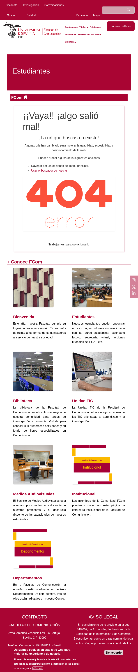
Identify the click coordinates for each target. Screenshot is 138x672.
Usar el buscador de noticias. (49, 170)
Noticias (95, 34)
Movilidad (69, 34)
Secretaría (83, 34)
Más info (37, 668)
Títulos (82, 27)
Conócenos (70, 27)
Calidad (31, 15)
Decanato (11, 4)
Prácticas (94, 27)
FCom (17, 97)
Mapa (96, 15)
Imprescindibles (121, 26)
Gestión (11, 15)
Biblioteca (69, 42)
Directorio (82, 15)
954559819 (43, 645)
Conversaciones (54, 4)
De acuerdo (114, 652)
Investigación (31, 4)
